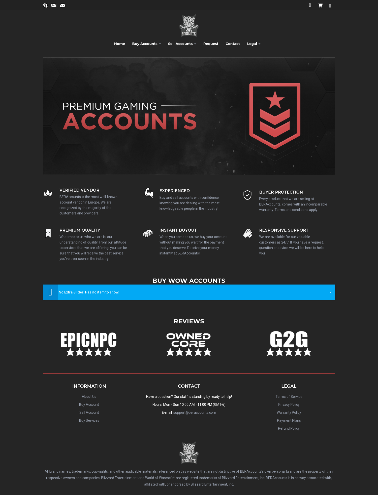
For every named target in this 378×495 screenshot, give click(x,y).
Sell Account (89, 412)
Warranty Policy (289, 412)
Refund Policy (289, 428)
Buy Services (89, 420)
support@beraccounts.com (194, 412)
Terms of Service (289, 397)
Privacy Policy (289, 405)
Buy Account (89, 405)
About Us (89, 397)
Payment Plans (289, 420)
